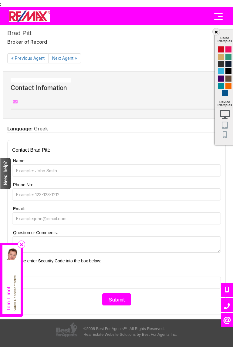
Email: (19, 208)
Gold (221, 57)
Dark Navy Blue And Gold (228, 64)
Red (221, 49)
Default (225, 93)
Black (228, 71)
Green (228, 57)
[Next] (64, 58)
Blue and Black (221, 86)
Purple (221, 79)
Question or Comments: (35, 232)
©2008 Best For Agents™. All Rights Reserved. (124, 328)
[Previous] (28, 58)
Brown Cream (228, 79)
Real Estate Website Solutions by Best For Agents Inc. (130, 334)
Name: (19, 160)
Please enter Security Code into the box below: (57, 260)
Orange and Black (228, 86)
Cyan (221, 71)
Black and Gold (221, 64)
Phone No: (23, 184)
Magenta (228, 49)
